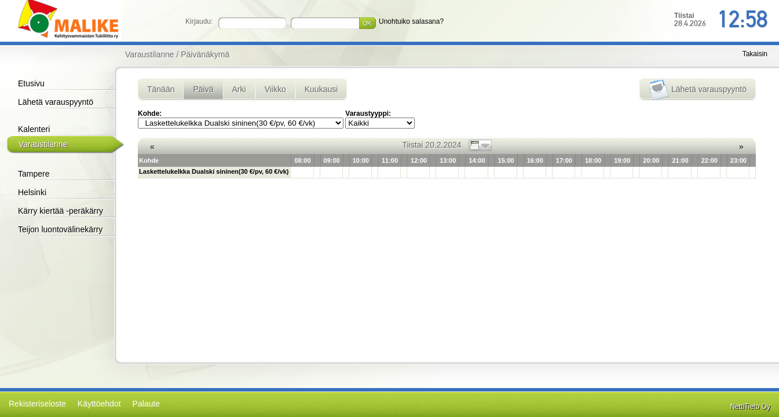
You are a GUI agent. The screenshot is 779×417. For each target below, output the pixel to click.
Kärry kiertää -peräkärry (60, 210)
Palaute (146, 403)
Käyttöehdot (99, 403)
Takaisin (755, 54)
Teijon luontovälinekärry (60, 229)
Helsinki (32, 192)
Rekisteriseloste (37, 403)
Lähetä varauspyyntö (55, 102)
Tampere (33, 173)
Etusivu (31, 83)
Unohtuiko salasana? (411, 21)
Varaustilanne (43, 144)
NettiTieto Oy (750, 407)
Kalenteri (34, 129)
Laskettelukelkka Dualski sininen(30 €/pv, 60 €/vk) (213, 171)
